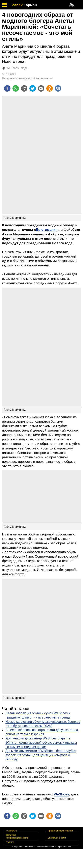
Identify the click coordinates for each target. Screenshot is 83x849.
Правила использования (60, 830)
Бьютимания (47, 230)
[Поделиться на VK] (58, 88)
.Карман (30, 5)
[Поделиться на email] (41, 88)
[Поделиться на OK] (49, 88)
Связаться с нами (57, 838)
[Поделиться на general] (24, 88)
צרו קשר (10, 842)
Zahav (17, 5)
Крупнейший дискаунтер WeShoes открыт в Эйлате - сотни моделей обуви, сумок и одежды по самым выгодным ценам (41, 743)
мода (24, 68)
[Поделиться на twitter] (32, 88)
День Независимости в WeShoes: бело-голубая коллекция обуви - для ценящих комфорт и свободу (40, 755)
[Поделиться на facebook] (7, 88)
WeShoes (12, 68)
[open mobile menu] (4, 4)
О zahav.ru (11, 830)
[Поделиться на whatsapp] (15, 88)
